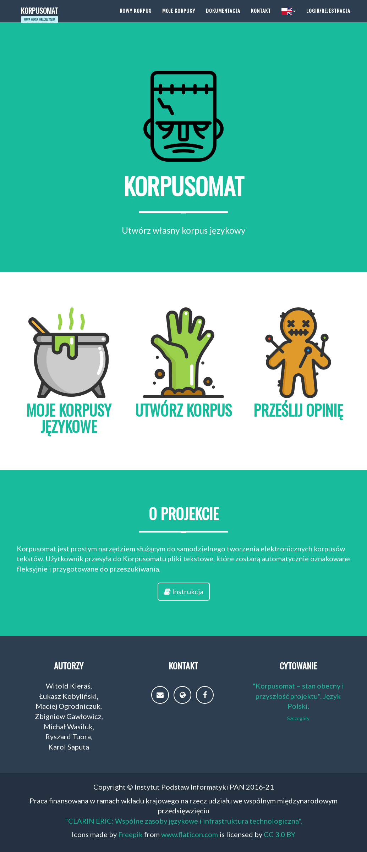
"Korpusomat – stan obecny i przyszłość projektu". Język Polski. (298, 695)
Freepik (130, 834)
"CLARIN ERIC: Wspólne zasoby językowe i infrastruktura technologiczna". (183, 821)
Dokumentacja (223, 17)
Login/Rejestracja (328, 17)
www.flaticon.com (189, 834)
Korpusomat (42, 17)
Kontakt (261, 17)
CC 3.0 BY (279, 834)
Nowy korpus (136, 17)
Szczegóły (298, 718)
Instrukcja (183, 591)
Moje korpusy (178, 17)
